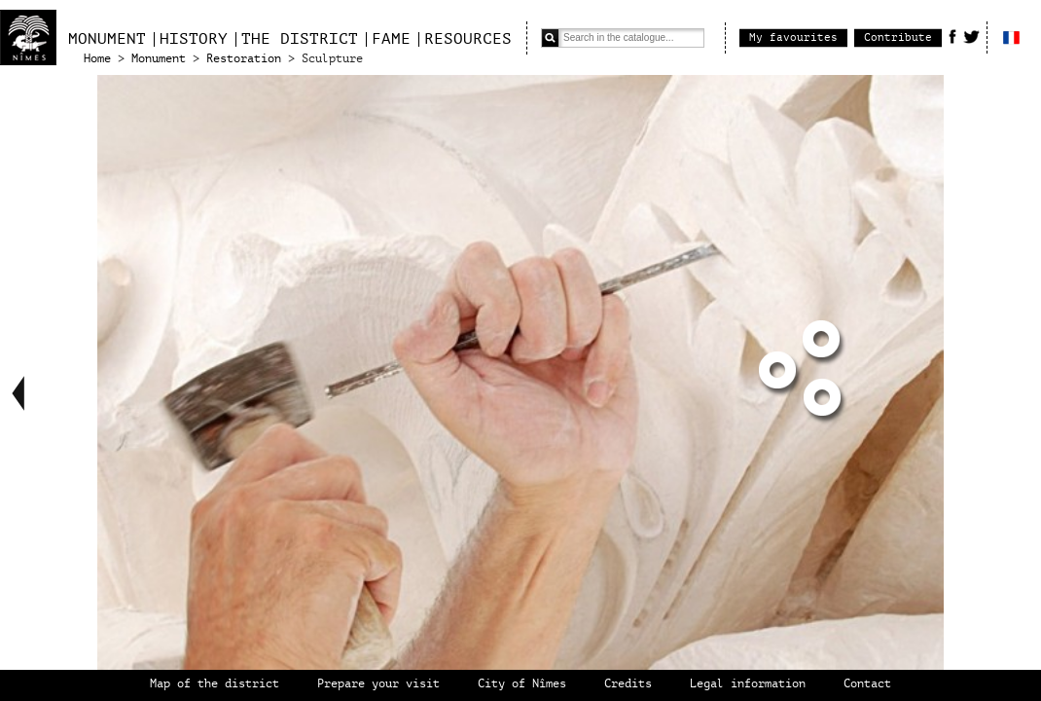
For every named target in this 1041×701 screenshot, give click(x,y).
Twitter (971, 36)
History (194, 39)
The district (299, 39)
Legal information (748, 684)
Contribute (898, 37)
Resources (468, 39)
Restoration (243, 59)
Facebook (952, 36)
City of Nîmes (522, 684)
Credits (628, 684)
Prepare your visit (378, 684)
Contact (867, 684)
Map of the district (214, 684)
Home (97, 59)
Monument (107, 39)
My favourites (793, 37)
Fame (391, 39)
